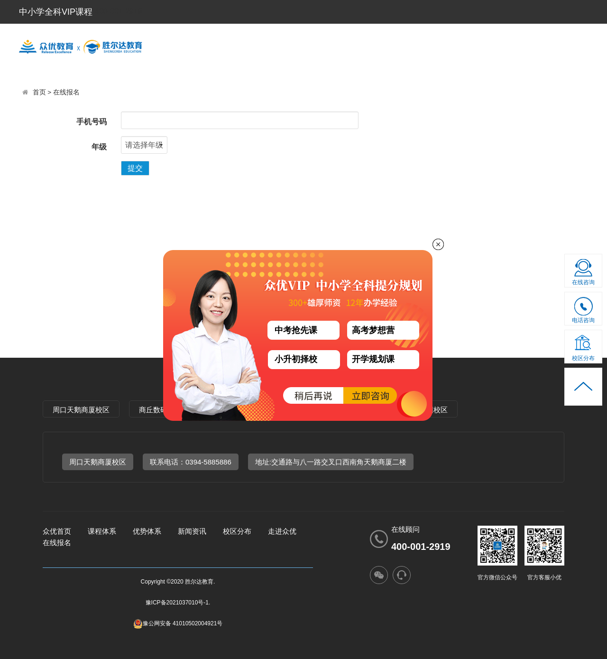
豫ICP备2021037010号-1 (177, 602)
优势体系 (357, 45)
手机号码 (91, 122)
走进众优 (493, 45)
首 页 (227, 45)
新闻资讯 (562, 45)
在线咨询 (583, 282)
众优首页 (57, 531)
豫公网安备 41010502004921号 (178, 623)
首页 (39, 92)
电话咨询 (583, 311)
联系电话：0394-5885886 (190, 462)
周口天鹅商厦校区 (81, 410)
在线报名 (66, 92)
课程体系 (289, 45)
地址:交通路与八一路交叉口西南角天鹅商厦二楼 (330, 462)
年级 (99, 147)
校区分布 (425, 45)
